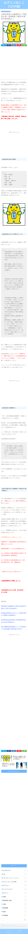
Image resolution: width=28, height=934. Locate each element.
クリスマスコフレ (14, 889)
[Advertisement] (14, 63)
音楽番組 (14, 915)
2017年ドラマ (14, 870)
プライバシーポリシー (11, 930)
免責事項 (19, 930)
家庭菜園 (14, 908)
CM (14, 874)
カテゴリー (14, 885)
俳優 (14, 896)
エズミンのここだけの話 (6, 11)
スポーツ (14, 893)
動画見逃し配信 (14, 900)
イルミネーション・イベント (14, 878)
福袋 (14, 911)
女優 (14, 904)
